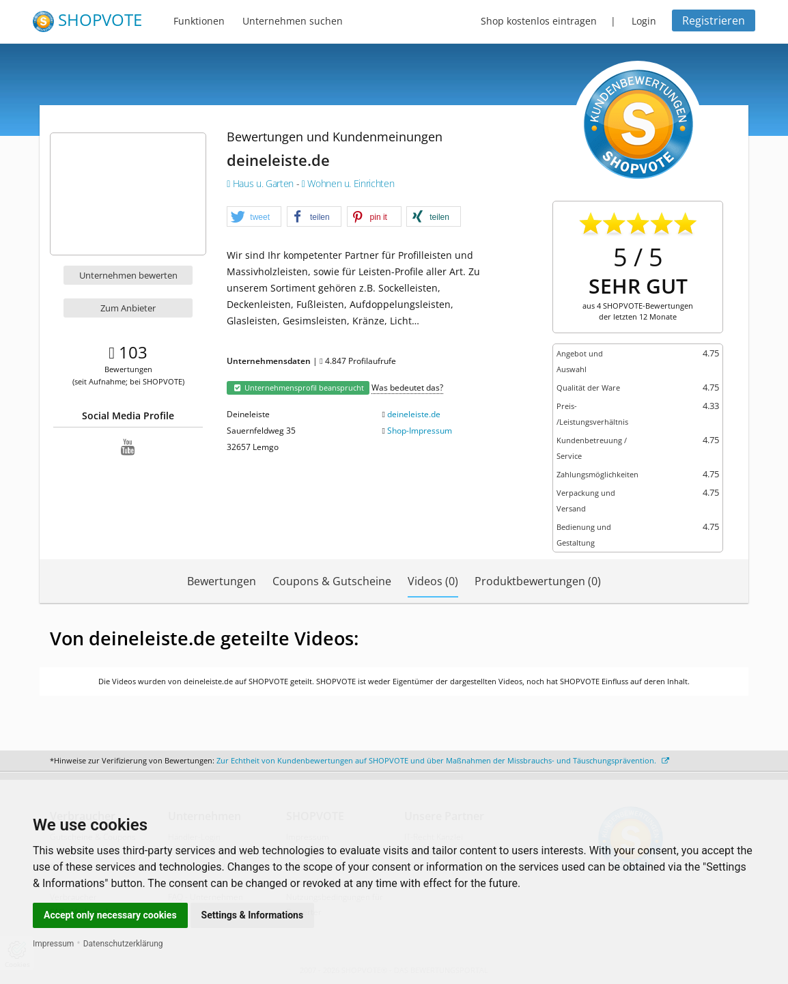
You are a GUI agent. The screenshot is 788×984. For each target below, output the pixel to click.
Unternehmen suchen (292, 20)
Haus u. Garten (261, 183)
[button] (254, 217)
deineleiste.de (413, 414)
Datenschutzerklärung (123, 943)
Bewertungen (221, 581)
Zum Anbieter (128, 308)
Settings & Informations (252, 915)
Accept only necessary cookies (110, 915)
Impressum (53, 943)
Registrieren (713, 20)
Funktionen (199, 20)
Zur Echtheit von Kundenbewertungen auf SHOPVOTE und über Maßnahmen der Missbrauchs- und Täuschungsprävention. (442, 760)
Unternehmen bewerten (128, 275)
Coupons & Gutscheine (331, 581)
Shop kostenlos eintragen (539, 20)
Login (644, 20)
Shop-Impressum (419, 430)
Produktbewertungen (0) (538, 581)
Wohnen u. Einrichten (348, 183)
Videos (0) (433, 581)
